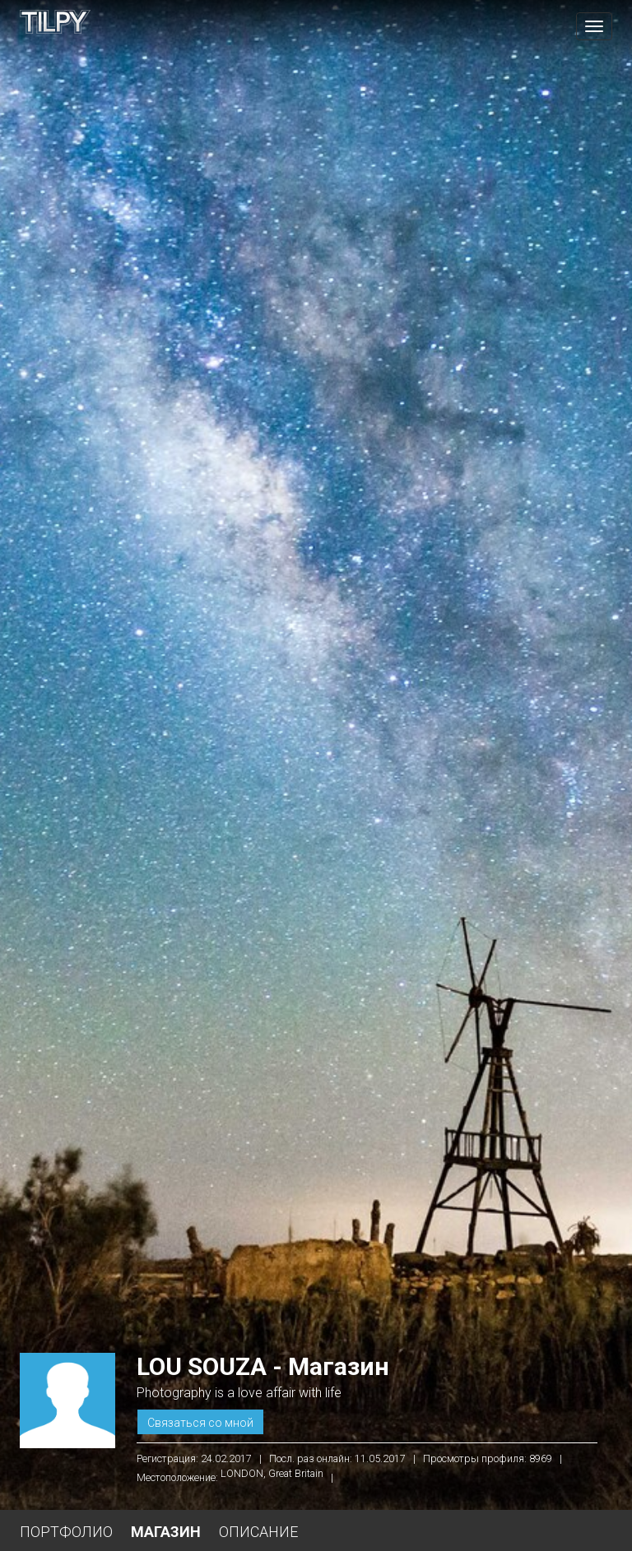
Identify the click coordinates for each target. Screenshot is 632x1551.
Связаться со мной (200, 1422)
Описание (258, 1531)
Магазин (166, 1531)
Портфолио (66, 1531)
